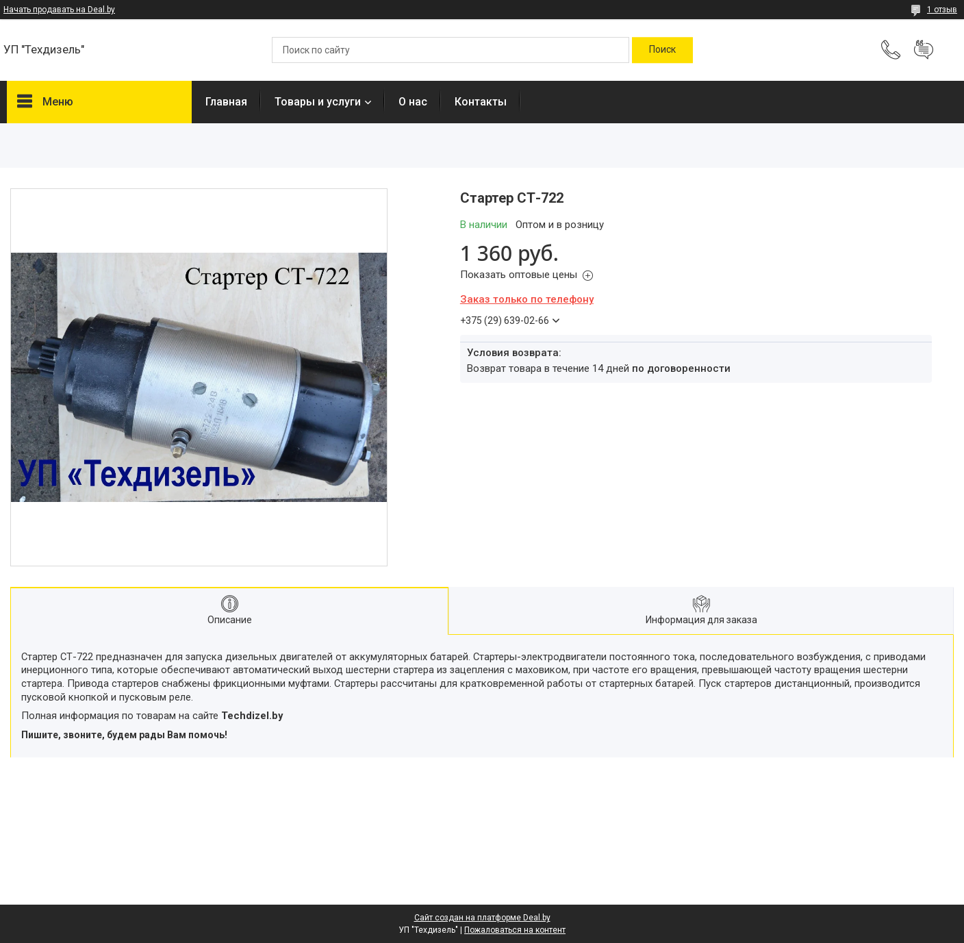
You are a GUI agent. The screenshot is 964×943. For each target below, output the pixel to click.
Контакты (481, 101)
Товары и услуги (318, 101)
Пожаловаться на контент (515, 930)
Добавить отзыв (923, 50)
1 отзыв (942, 9)
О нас (412, 101)
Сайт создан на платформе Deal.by (482, 917)
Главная (226, 101)
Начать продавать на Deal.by (59, 9)
